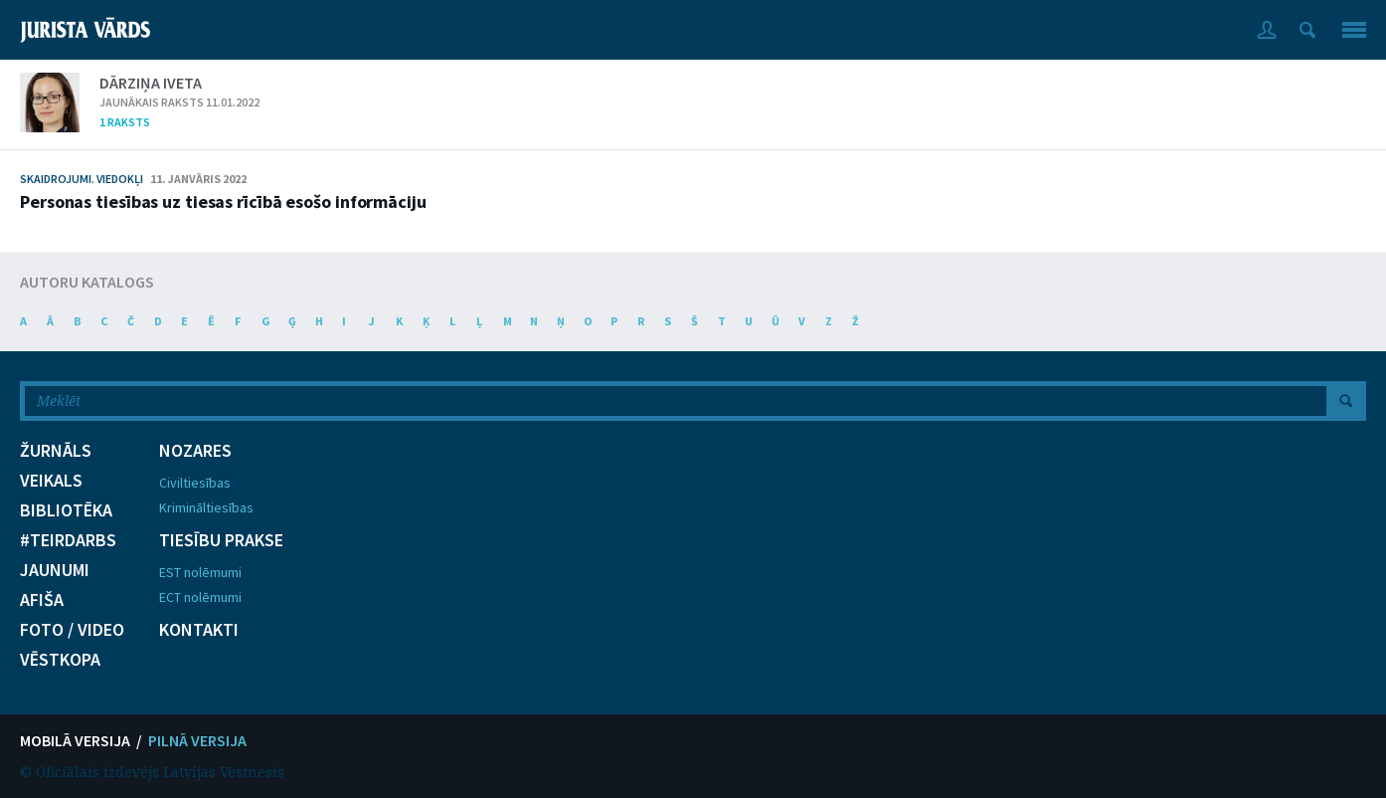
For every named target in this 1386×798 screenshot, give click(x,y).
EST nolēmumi (200, 572)
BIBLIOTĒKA (66, 510)
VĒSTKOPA (60, 660)
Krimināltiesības (206, 507)
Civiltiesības (195, 483)
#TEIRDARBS (68, 540)
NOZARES (195, 451)
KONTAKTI (199, 630)
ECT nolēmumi (200, 597)
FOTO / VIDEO (72, 630)
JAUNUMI (54, 570)
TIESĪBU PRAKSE (221, 540)
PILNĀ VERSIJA (197, 740)
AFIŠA (42, 600)
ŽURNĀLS (55, 451)
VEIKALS (51, 481)
